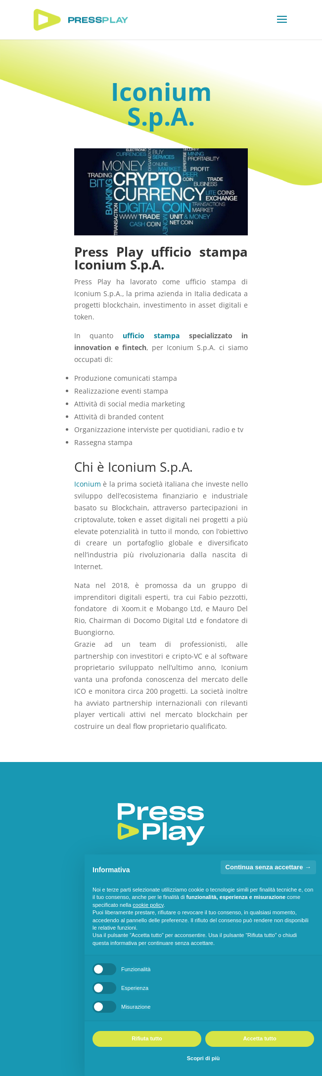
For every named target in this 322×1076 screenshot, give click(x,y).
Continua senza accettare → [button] (268, 867)
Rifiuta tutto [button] (147, 1038)
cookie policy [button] (148, 905)
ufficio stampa (151, 335)
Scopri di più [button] (203, 1058)
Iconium (87, 484)
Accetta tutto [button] (259, 1038)
